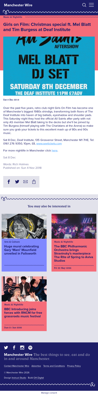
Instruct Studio (19, 377)
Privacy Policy (74, 366)
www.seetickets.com (49, 143)
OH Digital (39, 377)
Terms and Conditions (54, 366)
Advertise (36, 366)
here (54, 150)
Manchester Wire (18, 5)
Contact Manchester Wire (16, 366)
